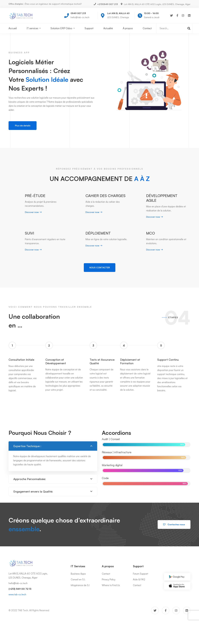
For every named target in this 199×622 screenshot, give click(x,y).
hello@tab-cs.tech (18, 583)
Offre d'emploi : (16, 3)
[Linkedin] (189, 15)
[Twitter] (171, 15)
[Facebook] (177, 15)
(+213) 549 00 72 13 (20, 588)
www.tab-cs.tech (17, 594)
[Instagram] (183, 15)
